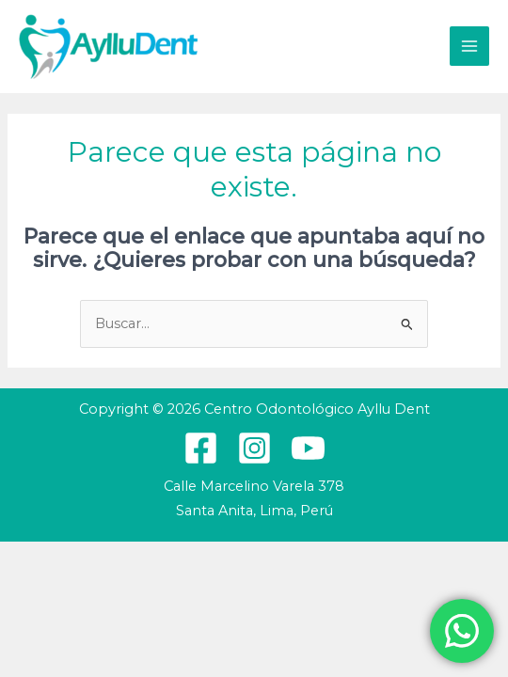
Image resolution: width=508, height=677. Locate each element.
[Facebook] (200, 448)
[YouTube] (308, 448)
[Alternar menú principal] (469, 46)
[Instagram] (254, 448)
